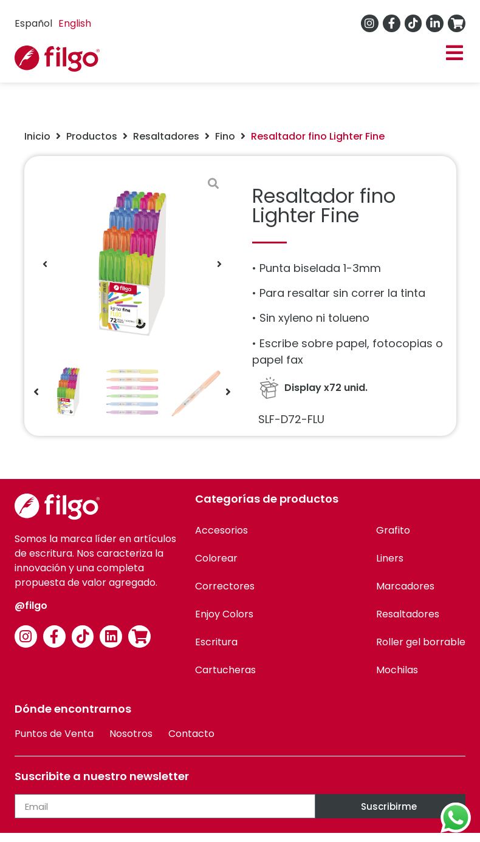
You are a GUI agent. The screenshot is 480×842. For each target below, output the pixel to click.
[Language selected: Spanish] (56, 23)
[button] (454, 53)
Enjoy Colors (224, 614)
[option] (74, 24)
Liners (389, 558)
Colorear (216, 558)
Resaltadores (166, 136)
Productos (91, 136)
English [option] (74, 23)
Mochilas (397, 670)
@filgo (31, 606)
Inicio (37, 136)
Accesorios (221, 530)
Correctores (225, 586)
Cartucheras (225, 670)
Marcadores (405, 586)
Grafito (393, 530)
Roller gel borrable (420, 642)
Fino (225, 136)
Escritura (216, 642)
